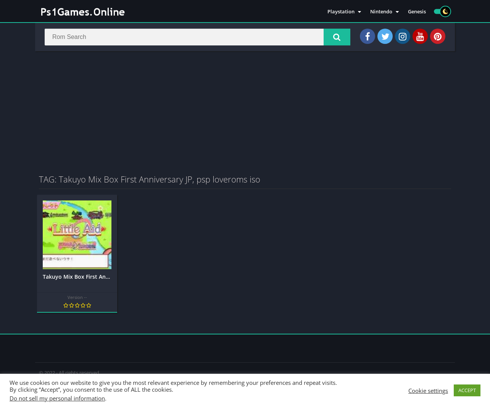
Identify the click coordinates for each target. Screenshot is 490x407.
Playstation (341, 11)
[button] (337, 37)
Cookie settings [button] (428, 390)
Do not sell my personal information (57, 398)
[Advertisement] (245, 112)
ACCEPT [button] (467, 390)
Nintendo (381, 11)
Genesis (417, 11)
